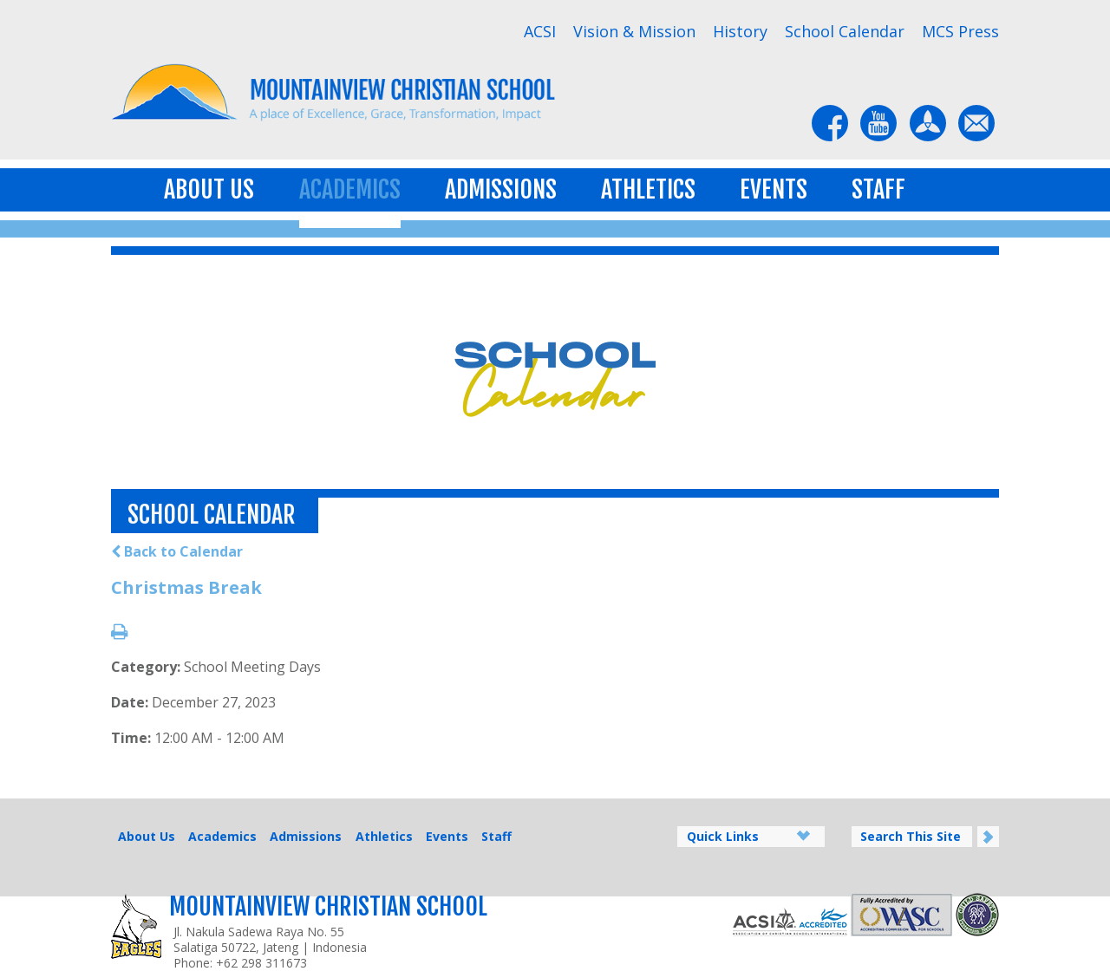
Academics (350, 189)
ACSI (540, 31)
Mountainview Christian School (328, 906)
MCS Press (960, 31)
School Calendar (844, 31)
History (740, 31)
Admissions (501, 189)
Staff (878, 189)
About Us (209, 189)
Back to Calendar (177, 551)
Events (773, 189)
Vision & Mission (634, 31)
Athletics (648, 189)
